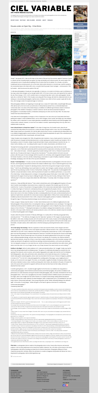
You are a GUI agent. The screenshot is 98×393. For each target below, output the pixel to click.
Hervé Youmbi (27, 29)
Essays (28, 28)
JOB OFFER (80, 24)
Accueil (12, 1)
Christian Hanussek (60, 28)
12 (26, 36)
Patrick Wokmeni (39, 29)
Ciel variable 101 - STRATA (18, 28)
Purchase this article (17, 356)
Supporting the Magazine (71, 375)
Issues (16, 1)
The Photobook (42, 372)
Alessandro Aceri (46, 28)
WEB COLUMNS (31, 20)
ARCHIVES (38, 20)
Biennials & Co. (42, 377)
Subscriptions (15, 377)
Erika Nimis (36, 28)
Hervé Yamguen (20, 29)
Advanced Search (81, 44)
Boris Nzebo (53, 28)
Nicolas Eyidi (33, 29)
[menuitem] (50, 20)
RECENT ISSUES (15, 20)
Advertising (67, 373)
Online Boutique (16, 375)
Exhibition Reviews (43, 379)
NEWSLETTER (80, 28)
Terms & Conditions (69, 379)
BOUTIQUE (23, 20)
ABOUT (45, 20)
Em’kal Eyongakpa (68, 28)
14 (28, 36)
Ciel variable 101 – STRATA (23, 1)
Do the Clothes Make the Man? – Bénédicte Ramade (23, 363)
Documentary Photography (46, 373)
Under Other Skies (43, 381)
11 (25, 36)
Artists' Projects (42, 375)
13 (27, 36)
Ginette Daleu (13, 29)
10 (23, 36)
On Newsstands (16, 372)
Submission (66, 372)
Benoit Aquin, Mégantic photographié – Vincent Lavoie (59, 363)
